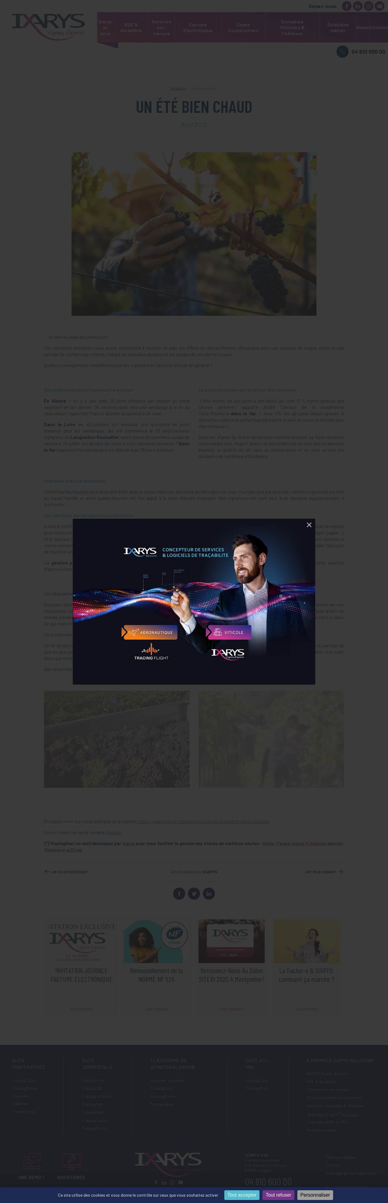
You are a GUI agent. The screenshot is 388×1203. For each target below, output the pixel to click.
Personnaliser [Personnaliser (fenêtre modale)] (315, 1195)
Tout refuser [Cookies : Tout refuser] (278, 1195)
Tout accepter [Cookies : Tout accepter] (241, 1195)
